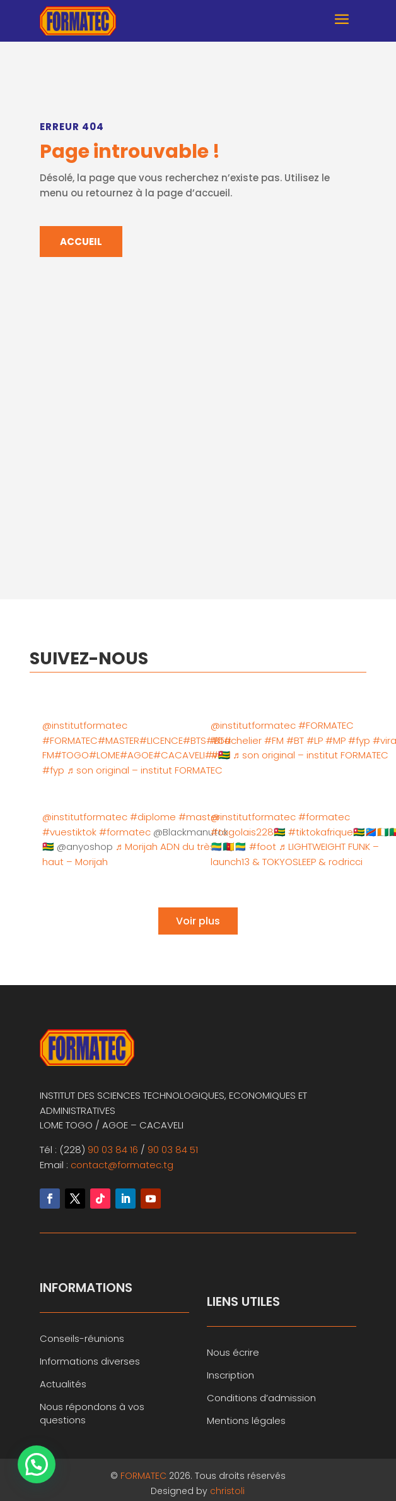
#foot (262, 846)
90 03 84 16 (113, 1149)
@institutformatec (84, 725)
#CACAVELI (179, 755)
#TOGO (71, 755)
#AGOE (136, 755)
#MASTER (118, 740)
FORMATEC (144, 1475)
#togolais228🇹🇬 (248, 832)
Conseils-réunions (82, 1338)
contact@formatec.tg (122, 1164)
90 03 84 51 (173, 1149)
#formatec (125, 832)
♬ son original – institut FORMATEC (145, 770)
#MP (335, 740)
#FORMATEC (70, 740)
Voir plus (198, 921)
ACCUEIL (81, 241)
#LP (314, 740)
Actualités (63, 1383)
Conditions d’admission (261, 1397)
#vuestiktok (69, 832)
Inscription (230, 1375)
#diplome (153, 816)
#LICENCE (161, 740)
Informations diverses (90, 1361)
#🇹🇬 (220, 755)
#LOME (104, 755)
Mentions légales (246, 1420)
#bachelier (236, 740)
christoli (227, 1491)
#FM (274, 740)
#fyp (53, 770)
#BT (295, 740)
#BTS (194, 740)
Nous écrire (233, 1352)
